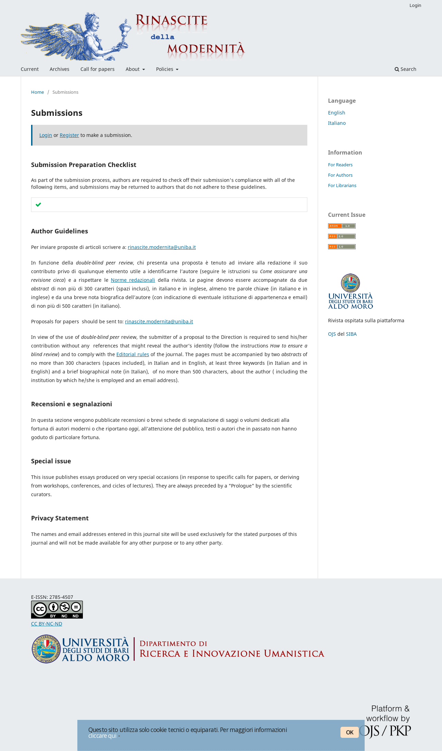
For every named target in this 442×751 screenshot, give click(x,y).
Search (405, 69)
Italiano (337, 123)
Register (69, 135)
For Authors (340, 175)
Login (415, 5)
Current (30, 69)
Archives (59, 69)
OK (349, 732)
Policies (165, 69)
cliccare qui (102, 735)
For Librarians (342, 185)
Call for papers (97, 69)
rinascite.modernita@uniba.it (162, 247)
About (133, 69)
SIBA (351, 334)
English (336, 112)
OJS (332, 334)
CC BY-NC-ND (46, 623)
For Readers (340, 164)
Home (37, 92)
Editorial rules (132, 354)
